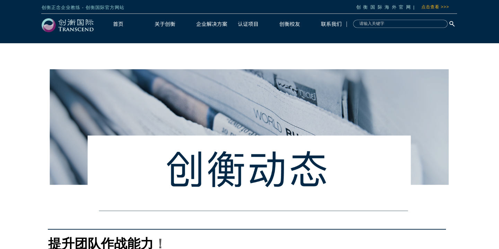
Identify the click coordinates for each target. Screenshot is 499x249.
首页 (118, 23)
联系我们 (331, 23)
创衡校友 (289, 23)
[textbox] (399, 23)
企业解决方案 (211, 23)
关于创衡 (165, 23)
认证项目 (248, 23)
